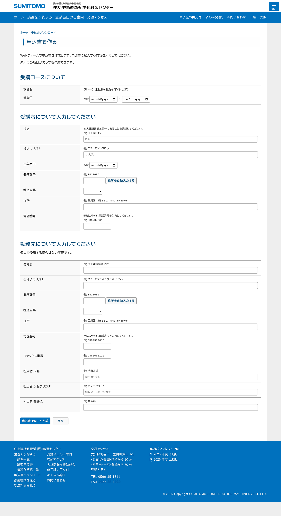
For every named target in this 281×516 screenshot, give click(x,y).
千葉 (252, 18)
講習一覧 (24, 471)
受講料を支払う (26, 499)
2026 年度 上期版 (174, 471)
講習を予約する (41, 17)
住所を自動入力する (121, 184)
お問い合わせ (234, 18)
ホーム (19, 17)
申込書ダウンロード (43, 33)
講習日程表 (25, 477)
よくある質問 (210, 18)
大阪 (262, 18)
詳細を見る (104, 482)
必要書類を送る (26, 494)
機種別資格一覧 (29, 482)
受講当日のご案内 (74, 17)
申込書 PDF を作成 (35, 430)
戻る (61, 430)
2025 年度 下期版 (174, 465)
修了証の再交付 (185, 18)
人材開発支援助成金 (65, 477)
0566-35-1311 (116, 489)
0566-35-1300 (117, 495)
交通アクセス (104, 17)
